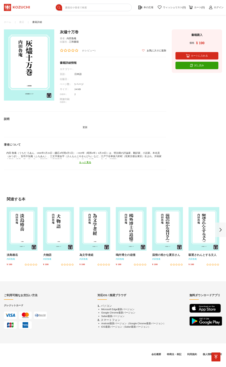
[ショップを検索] (100, 8)
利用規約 (192, 355)
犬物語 (47, 256)
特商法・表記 (174, 355)
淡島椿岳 (12, 256)
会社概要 (156, 355)
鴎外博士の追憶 (125, 256)
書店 (21, 23)
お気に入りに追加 (154, 52)
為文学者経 (86, 256)
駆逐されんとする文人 (202, 256)
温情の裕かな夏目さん (166, 256)
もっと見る (85, 163)
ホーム (7, 23)
